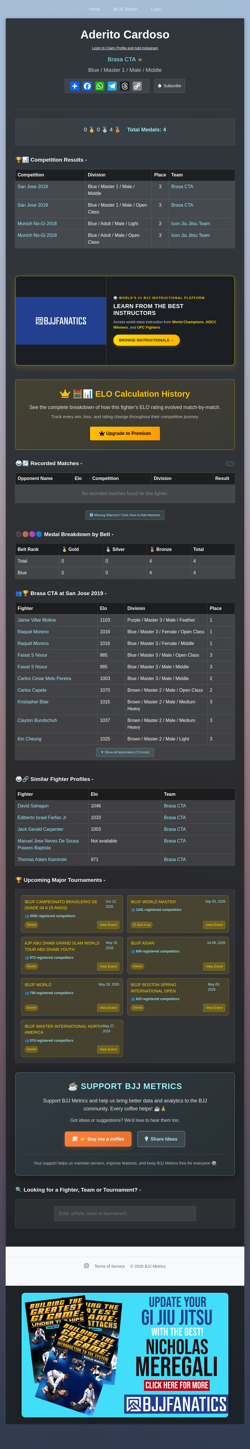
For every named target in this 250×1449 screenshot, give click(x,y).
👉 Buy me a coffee (96, 1158)
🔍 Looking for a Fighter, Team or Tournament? (78, 1209)
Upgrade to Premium (125, 435)
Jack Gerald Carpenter (40, 834)
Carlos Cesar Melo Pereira (44, 681)
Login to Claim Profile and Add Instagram (125, 48)
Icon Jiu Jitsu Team (190, 225)
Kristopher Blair (33, 705)
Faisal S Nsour (32, 658)
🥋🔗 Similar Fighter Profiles (54, 784)
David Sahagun (33, 811)
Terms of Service (110, 1285)
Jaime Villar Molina (37, 623)
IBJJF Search (125, 9)
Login (163, 9)
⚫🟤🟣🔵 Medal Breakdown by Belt (64, 538)
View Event (107, 933)
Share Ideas (164, 1158)
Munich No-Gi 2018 (37, 225)
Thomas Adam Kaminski (42, 864)
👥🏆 (61, 597)
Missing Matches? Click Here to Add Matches (125, 517)
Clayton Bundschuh (37, 723)
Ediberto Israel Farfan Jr (42, 823)
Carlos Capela (32, 693)
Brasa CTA (121, 60)
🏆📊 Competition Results (51, 161)
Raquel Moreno (33, 635)
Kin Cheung (29, 742)
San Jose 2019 (33, 188)
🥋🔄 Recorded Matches (48, 465)
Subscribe (170, 87)
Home (87, 9)
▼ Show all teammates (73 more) (125, 756)
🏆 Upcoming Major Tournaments (60, 885)
